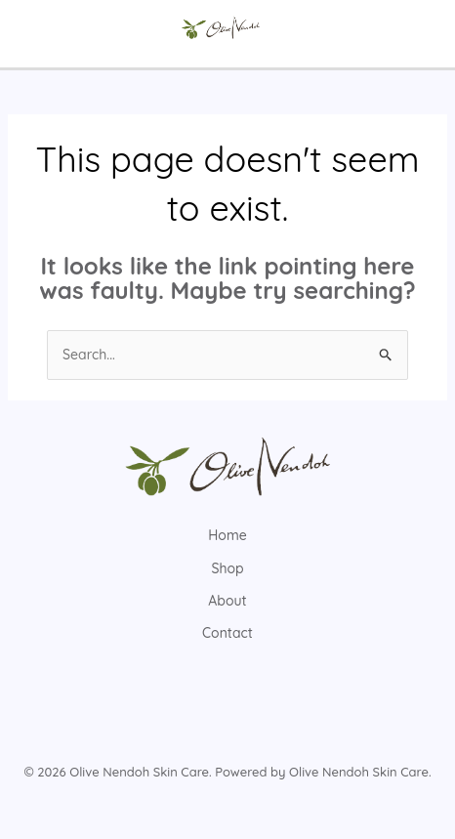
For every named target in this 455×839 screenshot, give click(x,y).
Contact (227, 633)
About (227, 600)
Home (227, 535)
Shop (227, 568)
